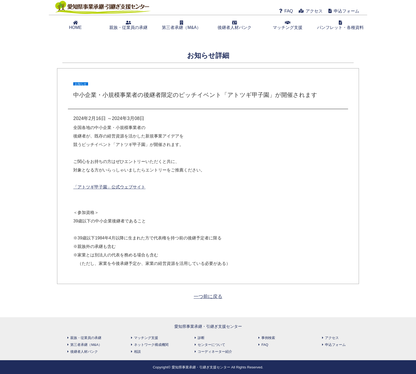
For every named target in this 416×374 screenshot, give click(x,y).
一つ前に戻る (208, 296)
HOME (75, 25)
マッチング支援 (287, 25)
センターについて (211, 345)
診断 (201, 338)
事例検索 (268, 338)
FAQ (288, 11)
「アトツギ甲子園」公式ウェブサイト (109, 187)
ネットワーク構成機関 (151, 345)
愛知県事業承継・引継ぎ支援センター (208, 326)
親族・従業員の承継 (128, 25)
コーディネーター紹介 (215, 352)
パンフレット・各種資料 (340, 25)
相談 (137, 352)
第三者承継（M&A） (181, 25)
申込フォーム (346, 11)
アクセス (314, 11)
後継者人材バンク (235, 25)
